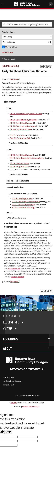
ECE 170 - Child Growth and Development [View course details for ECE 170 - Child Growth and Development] (23, 126)
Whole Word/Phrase (11, 47)
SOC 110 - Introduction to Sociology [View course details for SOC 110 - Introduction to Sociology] (23, 207)
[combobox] (27, 24)
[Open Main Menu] (3, 4)
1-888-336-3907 (17, 369)
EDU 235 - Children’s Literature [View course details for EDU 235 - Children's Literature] (19, 163)
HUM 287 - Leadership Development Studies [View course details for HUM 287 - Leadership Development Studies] (26, 201)
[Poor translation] (8, 432)
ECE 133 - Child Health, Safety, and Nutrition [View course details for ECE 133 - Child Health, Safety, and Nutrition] (23, 120)
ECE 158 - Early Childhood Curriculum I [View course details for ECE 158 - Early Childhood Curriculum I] (22, 123)
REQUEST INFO (11, 322)
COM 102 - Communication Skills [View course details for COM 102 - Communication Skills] (20, 138)
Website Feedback (8, 385)
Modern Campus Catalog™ (30, 406)
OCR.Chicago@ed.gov (17, 276)
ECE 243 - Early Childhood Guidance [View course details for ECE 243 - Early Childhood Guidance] (21, 129)
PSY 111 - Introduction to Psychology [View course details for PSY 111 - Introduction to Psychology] (23, 204)
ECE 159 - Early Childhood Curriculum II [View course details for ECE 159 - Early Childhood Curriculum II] (22, 155)
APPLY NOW (9, 316)
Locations (10, 339)
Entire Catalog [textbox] (7, 36)
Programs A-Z (15, 79)
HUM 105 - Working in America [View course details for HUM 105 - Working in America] (22, 199)
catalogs (14, 402)
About (7, 348)
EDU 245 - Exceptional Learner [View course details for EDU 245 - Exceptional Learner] (19, 166)
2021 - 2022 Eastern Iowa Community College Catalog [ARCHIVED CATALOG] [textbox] (27, 24)
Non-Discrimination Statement (12, 381)
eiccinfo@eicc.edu (35, 369)
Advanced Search (7, 52)
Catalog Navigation (10, 59)
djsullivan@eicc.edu (14, 268)
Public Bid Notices (8, 377)
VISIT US (7, 328)
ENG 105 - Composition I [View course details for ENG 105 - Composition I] (17, 135)
